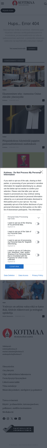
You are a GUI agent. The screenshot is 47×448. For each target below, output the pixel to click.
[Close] (42, 172)
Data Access (23, 275)
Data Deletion (9, 275)
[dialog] (23, 224)
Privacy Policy (37, 275)
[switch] (37, 223)
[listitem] (23, 217)
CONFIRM (14, 266)
